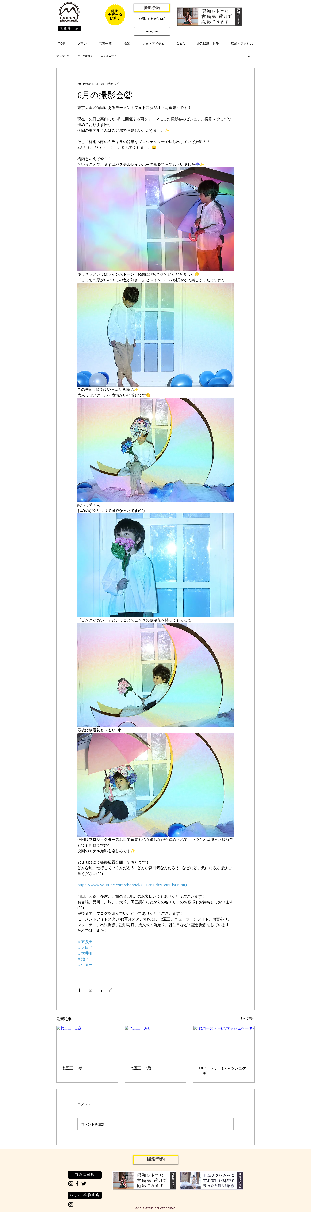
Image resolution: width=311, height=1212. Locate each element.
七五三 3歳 (72, 1068)
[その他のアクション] (231, 83)
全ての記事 (62, 55)
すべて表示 (247, 1018)
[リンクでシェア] (110, 990)
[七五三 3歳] (87, 1043)
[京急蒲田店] (69, 28)
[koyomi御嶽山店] (85, 1195)
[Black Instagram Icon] (71, 1183)
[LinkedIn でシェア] (100, 990)
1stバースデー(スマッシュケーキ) (222, 1070)
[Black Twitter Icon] (84, 1183)
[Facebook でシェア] (79, 990)
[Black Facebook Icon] (77, 1183)
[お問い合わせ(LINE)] (152, 19)
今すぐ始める (85, 55)
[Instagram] (152, 31)
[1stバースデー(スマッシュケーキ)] (223, 1043)
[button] (82, 43)
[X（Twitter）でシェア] (90, 990)
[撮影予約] (152, 8)
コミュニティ (108, 55)
